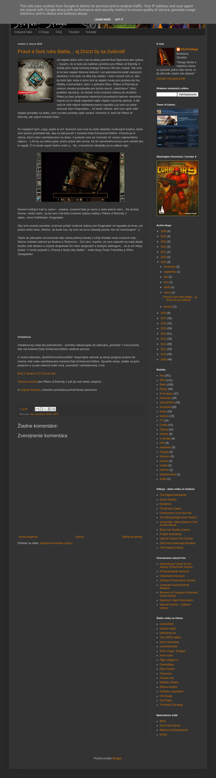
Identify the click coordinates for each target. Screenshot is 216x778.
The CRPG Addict (170, 637)
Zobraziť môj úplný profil (170, 78)
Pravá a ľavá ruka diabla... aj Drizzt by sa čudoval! (71, 51)
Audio (163, 478)
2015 (164, 328)
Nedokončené (168, 474)
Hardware (165, 447)
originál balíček (30, 389)
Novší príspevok (28, 536)
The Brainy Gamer (170, 508)
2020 (164, 257)
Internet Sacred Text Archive (176, 538)
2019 (164, 262)
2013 (164, 338)
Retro (49, 414)
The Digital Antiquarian (173, 494)
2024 (164, 241)
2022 (164, 246)
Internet (164, 469)
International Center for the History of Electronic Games (176, 565)
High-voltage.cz (169, 659)
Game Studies (168, 499)
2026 (164, 231)
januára (168, 306)
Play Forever (167, 669)
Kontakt (91, 32)
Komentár (165, 398)
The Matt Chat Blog (171, 704)
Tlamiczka (166, 673)
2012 (164, 344)
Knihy (163, 411)
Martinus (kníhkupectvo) (174, 730)
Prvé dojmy (166, 393)
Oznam (164, 461)
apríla (167, 287)
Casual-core (167, 678)
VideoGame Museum (172, 576)
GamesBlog (167, 664)
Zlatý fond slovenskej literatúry (177, 543)
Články (164, 429)
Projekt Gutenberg (170, 534)
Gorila (163, 734)
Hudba (164, 465)
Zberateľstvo (167, 402)
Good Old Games (170, 725)
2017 (164, 318)
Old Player (166, 700)
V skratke (165, 438)
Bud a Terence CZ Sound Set (36, 373)
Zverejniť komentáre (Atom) (56, 543)
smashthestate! (169, 646)
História (164, 416)
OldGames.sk (168, 633)
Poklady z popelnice (171, 691)
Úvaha (164, 424)
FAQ (59, 32)
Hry (32, 414)
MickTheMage (189, 49)
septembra (170, 271)
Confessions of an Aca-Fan (176, 513)
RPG (56, 414)
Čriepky (164, 452)
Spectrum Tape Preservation (176, 600)
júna (166, 282)
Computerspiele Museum (174, 571)
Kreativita (40, 414)
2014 (164, 333)
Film (162, 443)
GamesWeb (167, 624)
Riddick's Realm (169, 682)
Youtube (74, 32)
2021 (164, 252)
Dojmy (163, 389)
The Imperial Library (171, 547)
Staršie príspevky (132, 536)
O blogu (44, 32)
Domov (80, 536)
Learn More (103, 19)
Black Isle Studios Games (175, 529)
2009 (164, 359)
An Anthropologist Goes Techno (178, 517)
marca (168, 292)
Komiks (164, 433)
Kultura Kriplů (168, 628)
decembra (170, 266)
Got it (119, 19)
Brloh (163, 721)
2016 (164, 323)
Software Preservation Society (177, 580)
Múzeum (165, 456)
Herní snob (166, 655)
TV (161, 420)
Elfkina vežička (168, 687)
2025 (164, 236)
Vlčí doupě (166, 696)
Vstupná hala (23, 32)
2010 (164, 354)
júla (166, 276)
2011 (164, 349)
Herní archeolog (169, 642)
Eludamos (165, 504)
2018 (164, 313)
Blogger (116, 758)
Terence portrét (27, 381)
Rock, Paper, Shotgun (173, 651)
